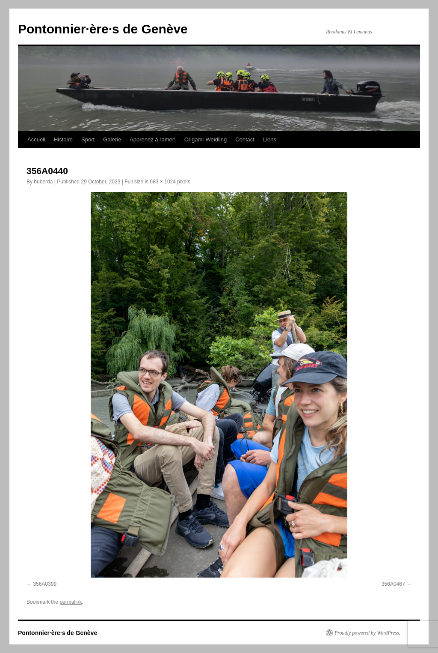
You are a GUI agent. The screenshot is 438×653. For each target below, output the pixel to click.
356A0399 (44, 584)
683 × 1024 (163, 182)
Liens (269, 139)
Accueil (36, 139)
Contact (245, 139)
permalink (70, 602)
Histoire (63, 139)
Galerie (112, 139)
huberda (43, 182)
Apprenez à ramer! (153, 139)
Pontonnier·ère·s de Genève (103, 29)
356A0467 (393, 584)
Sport (88, 139)
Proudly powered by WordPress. (367, 633)
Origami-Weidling (205, 139)
